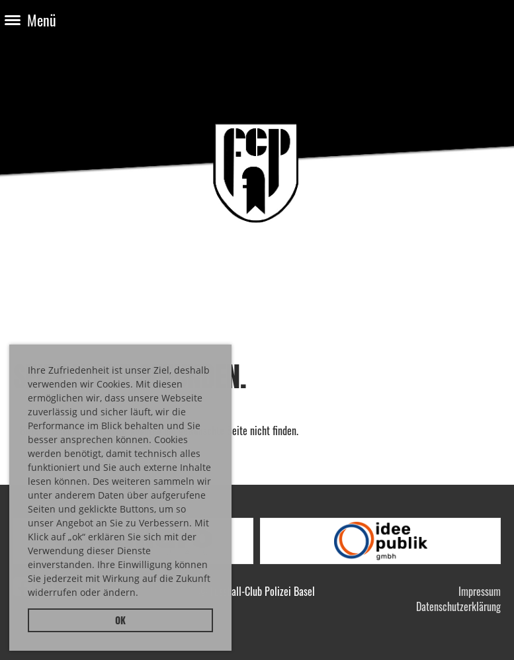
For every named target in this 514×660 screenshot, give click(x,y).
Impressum (479, 591)
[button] (143, 595)
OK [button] (120, 620)
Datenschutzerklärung (458, 606)
